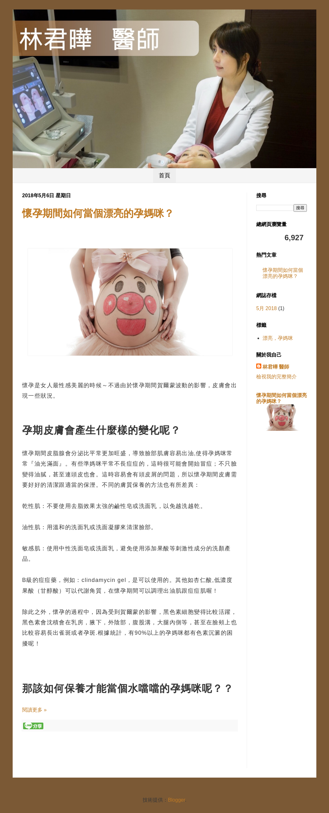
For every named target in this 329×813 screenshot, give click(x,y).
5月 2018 (266, 308)
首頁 (164, 175)
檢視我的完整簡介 (276, 376)
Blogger (176, 800)
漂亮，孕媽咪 (278, 338)
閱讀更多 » (34, 709)
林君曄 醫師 (276, 367)
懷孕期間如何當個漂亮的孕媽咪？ (98, 213)
